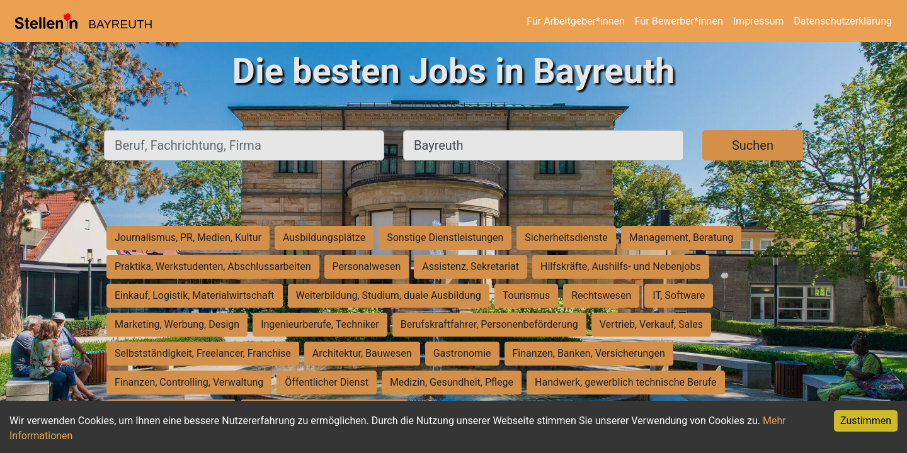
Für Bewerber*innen (679, 21)
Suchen (752, 145)
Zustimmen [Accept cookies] (865, 421)
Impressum (758, 21)
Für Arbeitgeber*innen (575, 21)
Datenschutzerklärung (843, 21)
